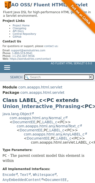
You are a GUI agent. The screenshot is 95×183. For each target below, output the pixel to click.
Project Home (21, 25)
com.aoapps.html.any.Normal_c (37, 118)
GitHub (17, 36)
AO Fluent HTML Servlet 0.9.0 (71, 63)
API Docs (18, 31)
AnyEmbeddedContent (22, 180)
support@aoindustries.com (28, 50)
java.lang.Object (17, 114)
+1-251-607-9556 (23, 56)
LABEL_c (49, 122)
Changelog (19, 28)
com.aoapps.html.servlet (40, 87)
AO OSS (20, 4)
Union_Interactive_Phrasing (42, 106)
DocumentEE (24, 122)
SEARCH (16, 77)
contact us (51, 46)
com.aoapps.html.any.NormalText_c (48, 126)
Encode (9, 175)
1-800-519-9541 (22, 53)
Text (24, 175)
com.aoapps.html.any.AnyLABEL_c (54, 134)
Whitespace (43, 175)
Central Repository (24, 34)
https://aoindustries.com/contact (30, 58)
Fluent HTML (50, 4)
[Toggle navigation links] (7, 67)
